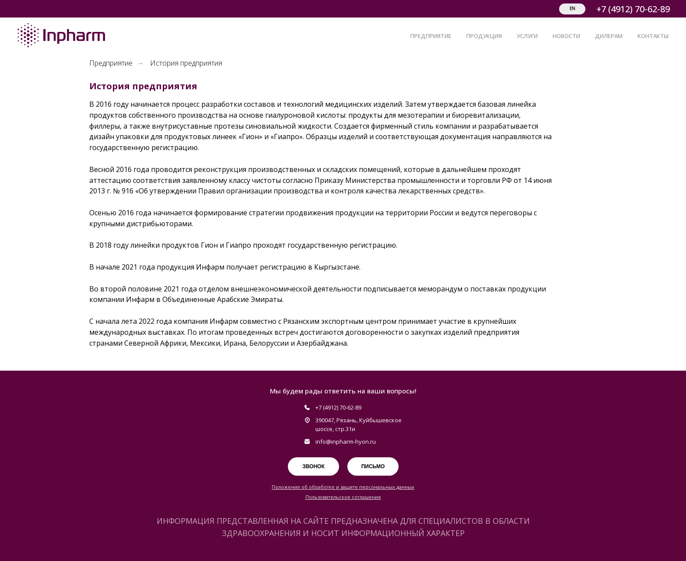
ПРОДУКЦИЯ (484, 36)
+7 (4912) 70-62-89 (633, 9)
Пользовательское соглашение (343, 497)
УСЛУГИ (527, 36)
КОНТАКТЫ (652, 36)
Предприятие (111, 63)
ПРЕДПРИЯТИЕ (431, 36)
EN (572, 8)
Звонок (313, 466)
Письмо (373, 466)
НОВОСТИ (566, 36)
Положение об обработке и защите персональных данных (343, 487)
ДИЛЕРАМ (609, 36)
